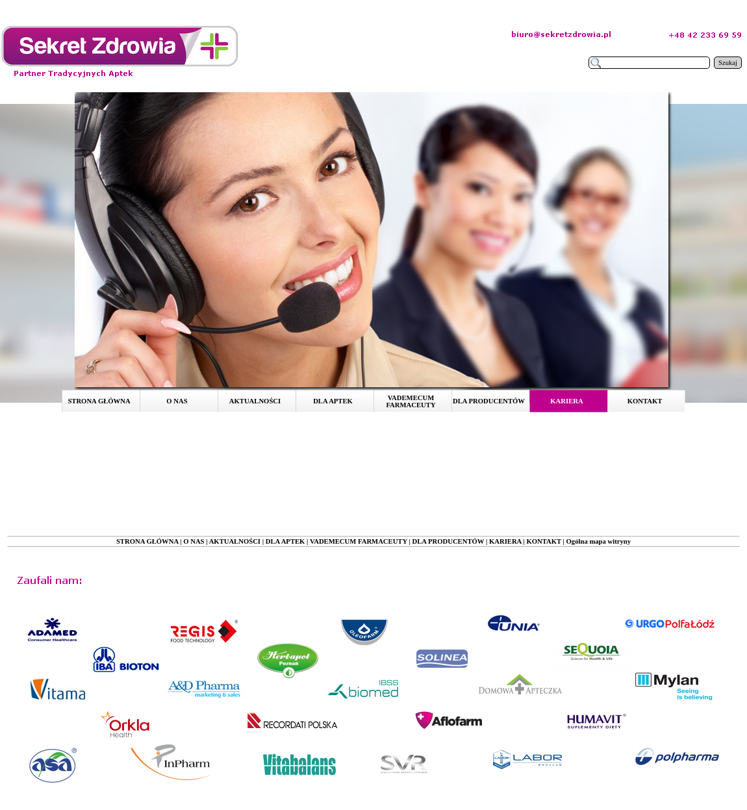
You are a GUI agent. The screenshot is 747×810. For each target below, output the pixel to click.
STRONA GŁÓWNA (147, 541)
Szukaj (727, 62)
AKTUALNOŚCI (234, 541)
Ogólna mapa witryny (598, 541)
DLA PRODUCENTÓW (448, 541)
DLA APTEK (285, 541)
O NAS (193, 541)
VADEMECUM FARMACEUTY (358, 541)
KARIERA (505, 541)
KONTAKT (543, 541)
